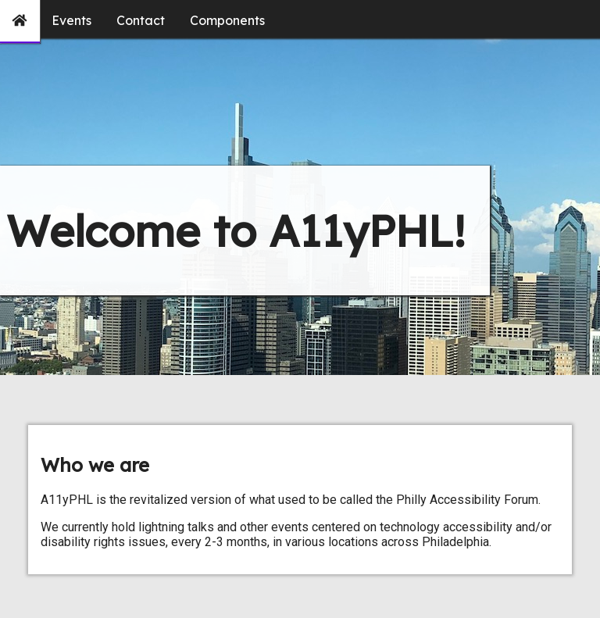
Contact (140, 20)
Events (71, 20)
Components (227, 20)
